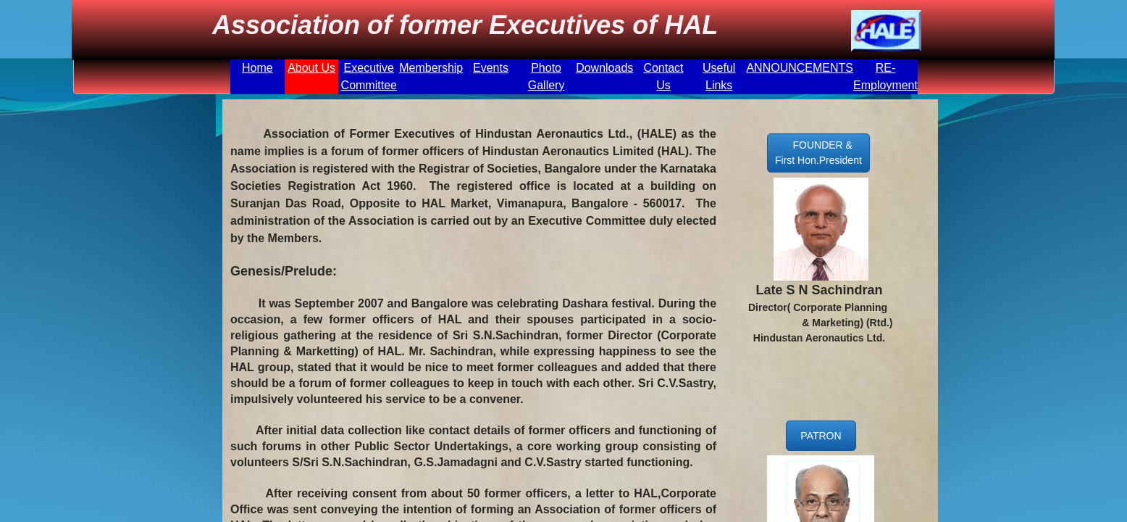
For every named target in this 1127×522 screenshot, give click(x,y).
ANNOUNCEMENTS (799, 68)
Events (490, 68)
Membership (431, 68)
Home (257, 68)
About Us (311, 68)
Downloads (604, 68)
